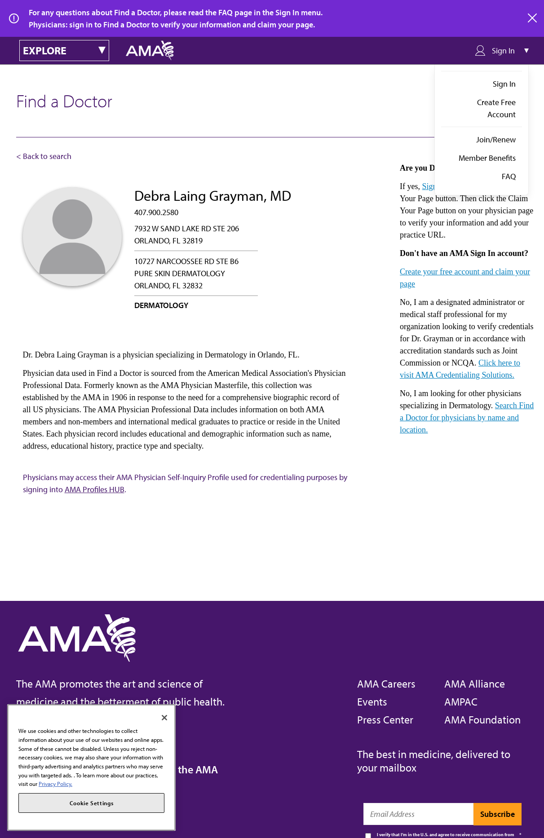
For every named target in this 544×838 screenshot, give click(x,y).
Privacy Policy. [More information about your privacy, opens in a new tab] (55, 783)
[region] (91, 767)
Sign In (504, 84)
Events (372, 701)
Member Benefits (487, 158)
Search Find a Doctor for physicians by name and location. (467, 417)
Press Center (385, 719)
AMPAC (461, 701)
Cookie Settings (92, 803)
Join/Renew (496, 139)
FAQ (509, 176)
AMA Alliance (474, 683)
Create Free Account (496, 108)
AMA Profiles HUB (94, 489)
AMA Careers (386, 683)
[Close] (164, 718)
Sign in (434, 186)
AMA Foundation (482, 719)
